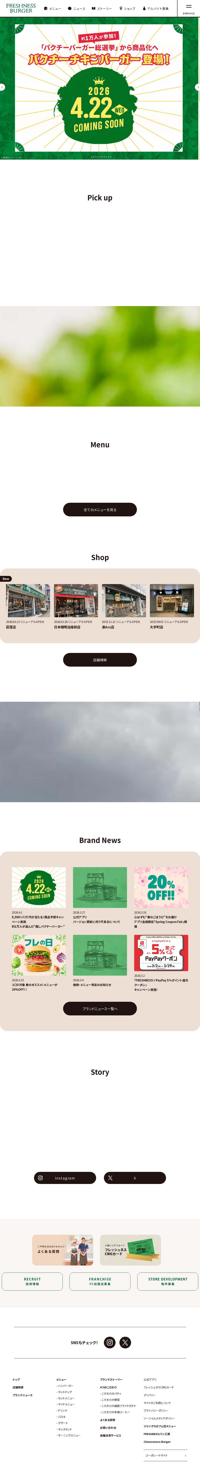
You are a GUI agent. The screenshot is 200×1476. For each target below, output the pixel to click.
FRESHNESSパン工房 (157, 1434)
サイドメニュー (66, 1404)
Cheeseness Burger (157, 1441)
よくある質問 (107, 1420)
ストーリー (104, 8)
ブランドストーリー (111, 1379)
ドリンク (62, 1410)
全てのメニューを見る (100, 509)
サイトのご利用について (157, 1403)
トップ (16, 1379)
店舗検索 (100, 659)
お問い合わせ (108, 1427)
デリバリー (150, 1395)
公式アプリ (150, 1379)
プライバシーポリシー (156, 1410)
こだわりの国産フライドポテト (119, 1406)
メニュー (55, 8)
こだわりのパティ (111, 1393)
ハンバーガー (65, 1385)
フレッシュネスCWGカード (159, 1387)
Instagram (65, 1177)
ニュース (79, 8)
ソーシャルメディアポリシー (159, 1418)
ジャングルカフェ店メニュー (160, 1426)
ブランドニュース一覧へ (100, 1008)
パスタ (61, 1416)
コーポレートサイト (157, 1455)
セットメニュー (66, 1398)
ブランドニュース (23, 1395)
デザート (63, 1423)
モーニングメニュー (69, 1435)
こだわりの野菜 (111, 1399)
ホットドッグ (65, 1392)
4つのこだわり (108, 1387)
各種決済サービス (110, 1435)
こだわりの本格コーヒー (116, 1412)
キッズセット (65, 1429)
